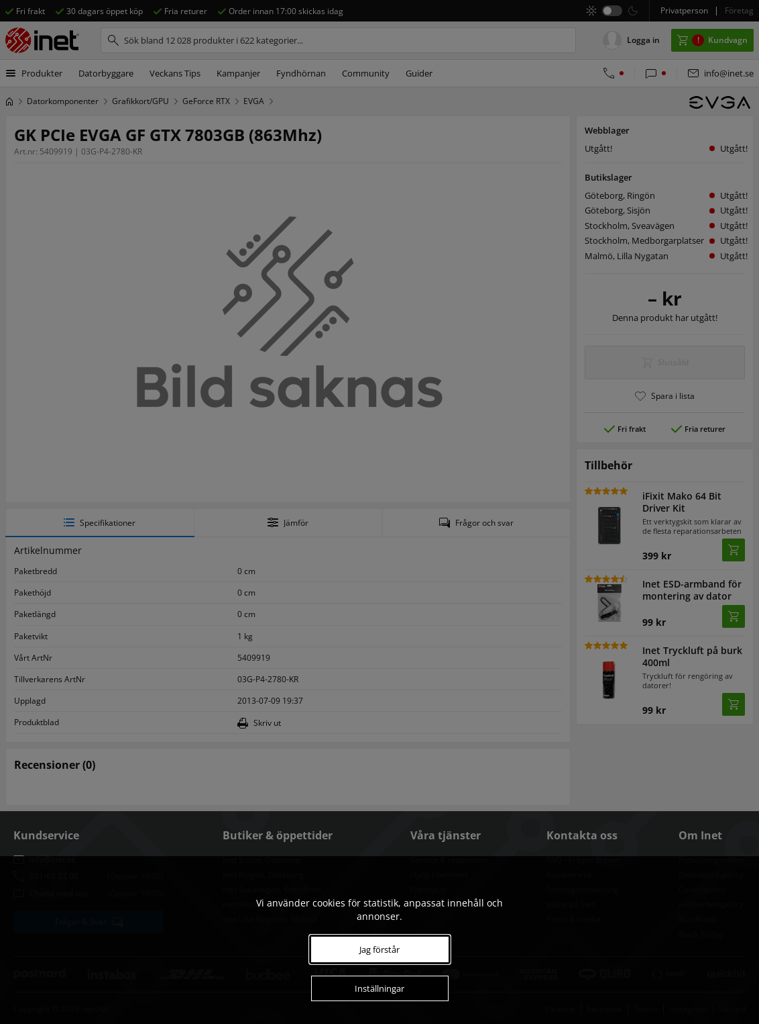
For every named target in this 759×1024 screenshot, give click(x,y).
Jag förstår (379, 949)
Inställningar (379, 988)
